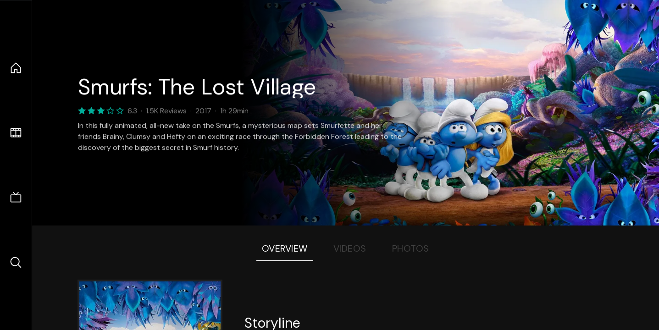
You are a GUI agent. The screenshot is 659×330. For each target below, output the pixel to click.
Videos (349, 248)
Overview (285, 248)
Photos (410, 248)
